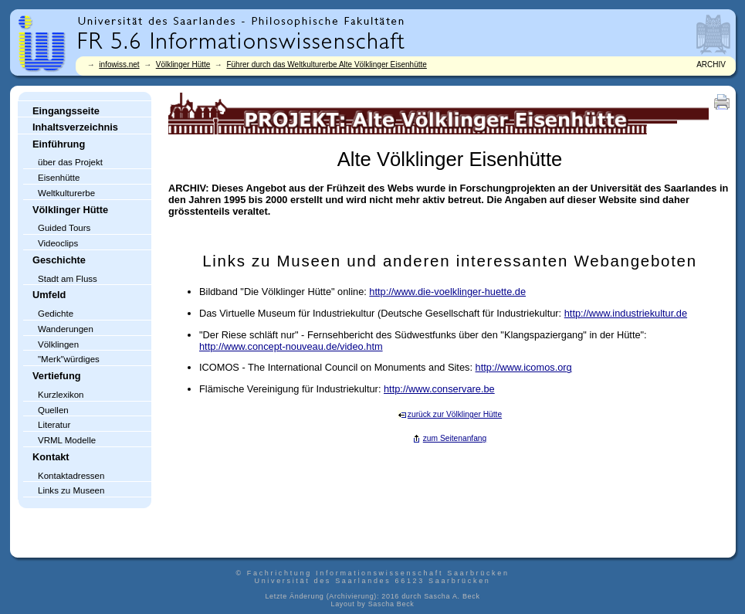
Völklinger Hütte (183, 64)
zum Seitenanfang (455, 438)
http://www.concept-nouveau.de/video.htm (291, 346)
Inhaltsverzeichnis (75, 127)
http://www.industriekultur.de (625, 313)
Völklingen (58, 344)
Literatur (54, 424)
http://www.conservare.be (439, 389)
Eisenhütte (59, 177)
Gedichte (55, 313)
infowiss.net (119, 64)
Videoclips (58, 243)
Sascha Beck (391, 604)
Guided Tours (64, 227)
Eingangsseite (66, 111)
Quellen (53, 410)
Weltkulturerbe (66, 193)
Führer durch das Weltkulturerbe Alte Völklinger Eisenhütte (326, 64)
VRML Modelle (67, 440)
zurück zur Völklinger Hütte (455, 414)
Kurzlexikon (61, 394)
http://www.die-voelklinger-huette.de (447, 291)
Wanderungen (65, 329)
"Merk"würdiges (69, 359)
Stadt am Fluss (67, 278)
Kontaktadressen (71, 475)
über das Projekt (70, 162)
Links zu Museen (71, 490)
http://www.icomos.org (524, 367)
